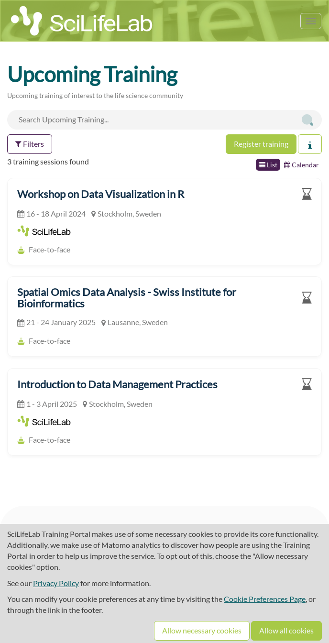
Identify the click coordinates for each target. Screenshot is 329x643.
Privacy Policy (56, 583)
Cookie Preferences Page (265, 598)
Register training (261, 143)
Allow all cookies (286, 630)
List (268, 165)
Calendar (301, 165)
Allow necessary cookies (201, 630)
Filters (29, 143)
